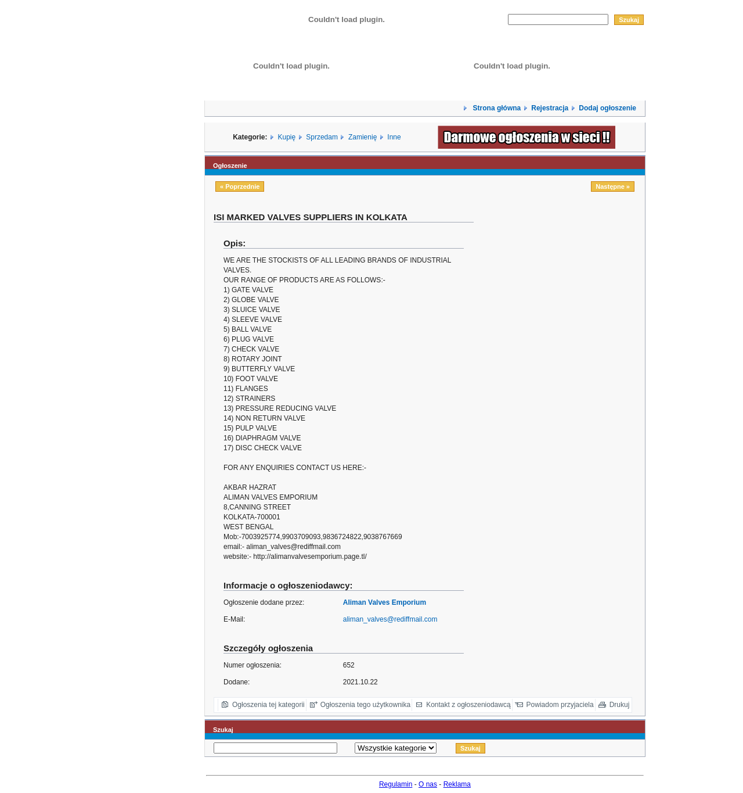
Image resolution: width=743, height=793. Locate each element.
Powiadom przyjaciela (560, 705)
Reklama (457, 784)
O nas (428, 784)
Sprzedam (322, 137)
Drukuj (619, 705)
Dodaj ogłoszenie (607, 108)
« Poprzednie (239, 186)
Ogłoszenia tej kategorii (268, 705)
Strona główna (496, 108)
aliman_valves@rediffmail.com (390, 619)
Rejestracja (549, 108)
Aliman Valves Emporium (384, 602)
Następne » (613, 186)
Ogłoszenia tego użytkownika (365, 705)
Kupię (287, 137)
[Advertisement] (563, 456)
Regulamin (395, 784)
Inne (394, 137)
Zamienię (362, 137)
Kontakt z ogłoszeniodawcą (468, 705)
